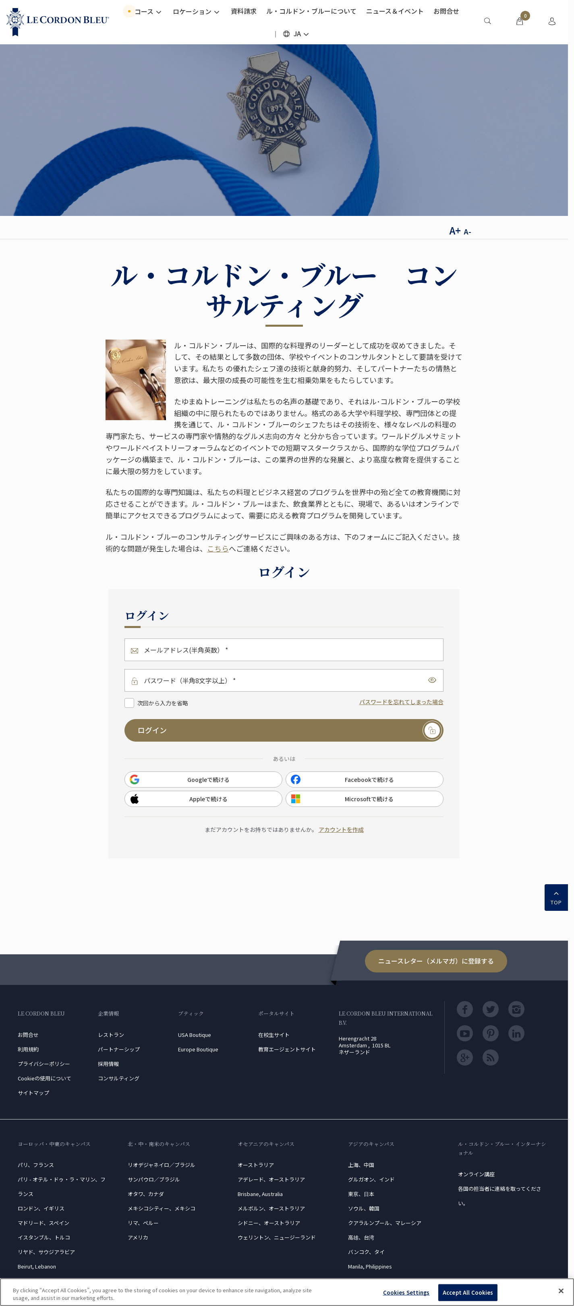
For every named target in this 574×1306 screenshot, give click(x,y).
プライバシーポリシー (44, 1064)
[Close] (561, 1291)
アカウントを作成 (341, 829)
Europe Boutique (198, 1049)
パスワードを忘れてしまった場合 (401, 702)
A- (467, 231)
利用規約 (28, 1049)
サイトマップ (33, 1093)
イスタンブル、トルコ (44, 1237)
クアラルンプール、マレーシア (384, 1223)
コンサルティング (118, 1078)
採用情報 (108, 1064)
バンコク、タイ (366, 1252)
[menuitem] (487, 22)
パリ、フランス (36, 1165)
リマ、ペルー (143, 1223)
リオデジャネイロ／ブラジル (161, 1165)
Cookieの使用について (44, 1078)
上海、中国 (361, 1165)
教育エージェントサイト (287, 1049)
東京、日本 (361, 1194)
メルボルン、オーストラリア (271, 1208)
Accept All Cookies (468, 1292)
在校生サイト (274, 1035)
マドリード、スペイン (43, 1223)
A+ (455, 230)
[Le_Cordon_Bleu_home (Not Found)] (58, 22)
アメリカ (138, 1237)
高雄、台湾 (361, 1237)
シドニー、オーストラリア (269, 1223)
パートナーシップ (119, 1049)
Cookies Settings (406, 1292)
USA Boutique (194, 1035)
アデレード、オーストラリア (271, 1179)
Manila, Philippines (370, 1266)
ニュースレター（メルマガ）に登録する (436, 961)
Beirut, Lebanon (37, 1266)
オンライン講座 (476, 1174)
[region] (287, 1292)
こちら (218, 548)
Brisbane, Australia (260, 1194)
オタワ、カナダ (146, 1194)
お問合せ (28, 1035)
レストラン (111, 1035)
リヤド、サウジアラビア (46, 1252)
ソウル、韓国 (363, 1208)
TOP (556, 896)
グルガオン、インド (371, 1179)
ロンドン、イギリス (41, 1208)
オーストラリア (256, 1165)
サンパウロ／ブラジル (154, 1179)
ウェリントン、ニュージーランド (277, 1237)
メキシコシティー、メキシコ (161, 1208)
